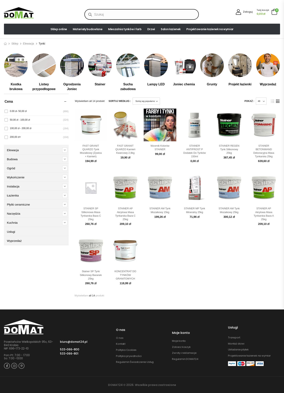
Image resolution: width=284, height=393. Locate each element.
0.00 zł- (18, 111)
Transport (234, 337)
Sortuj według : (119, 101)
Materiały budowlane (87, 29)
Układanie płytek (238, 349)
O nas (119, 338)
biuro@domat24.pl (73, 342)
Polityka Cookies (126, 350)
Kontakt (120, 344)
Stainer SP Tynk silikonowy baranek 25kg (91, 275)
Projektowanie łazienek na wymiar (210, 29)
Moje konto (179, 341)
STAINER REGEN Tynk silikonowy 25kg (229, 149)
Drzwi (151, 29)
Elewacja (28, 43)
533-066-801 (69, 353)
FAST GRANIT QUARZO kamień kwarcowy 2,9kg (125, 149)
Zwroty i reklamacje (184, 353)
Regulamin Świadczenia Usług (135, 362)
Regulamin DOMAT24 (185, 359)
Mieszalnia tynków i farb (125, 29)
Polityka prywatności (128, 356)
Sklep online (58, 29)
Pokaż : (249, 101)
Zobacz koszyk (181, 347)
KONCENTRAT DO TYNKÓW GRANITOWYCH (125, 275)
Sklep (14, 43)
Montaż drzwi (236, 343)
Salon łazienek (171, 29)
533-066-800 (69, 349)
